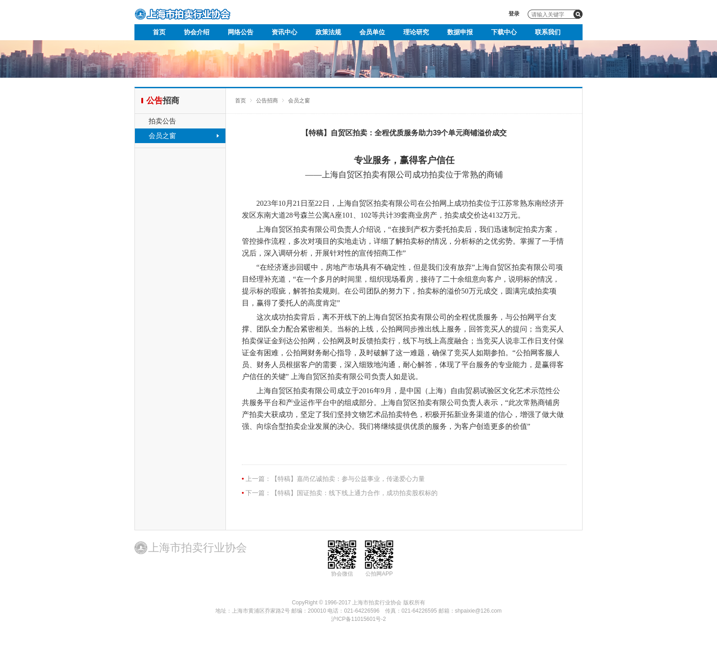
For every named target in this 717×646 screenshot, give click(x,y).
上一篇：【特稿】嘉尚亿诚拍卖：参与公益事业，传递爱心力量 (335, 478)
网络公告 (240, 32)
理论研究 (416, 32)
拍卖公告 (162, 121)
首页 (159, 32)
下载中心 (504, 32)
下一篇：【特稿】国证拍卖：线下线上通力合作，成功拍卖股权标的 (342, 493)
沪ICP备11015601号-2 (358, 619)
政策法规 (328, 32)
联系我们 (548, 32)
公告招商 (267, 100)
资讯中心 (284, 32)
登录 (513, 14)
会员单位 (372, 32)
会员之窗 (162, 135)
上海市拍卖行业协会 (182, 14)
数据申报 (460, 32)
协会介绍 (196, 32)
